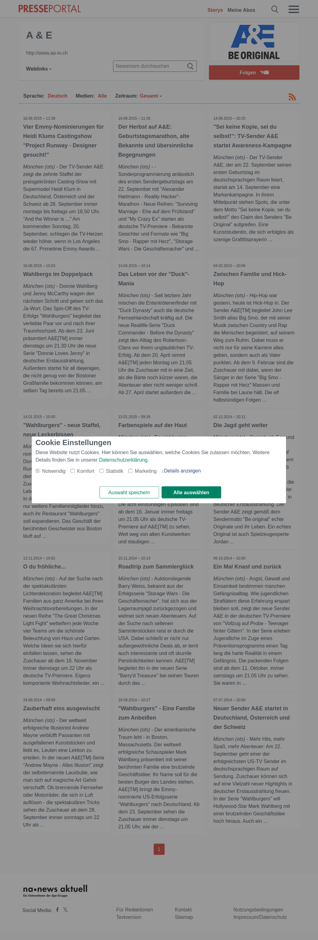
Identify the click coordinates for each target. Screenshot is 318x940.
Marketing (146, 471)
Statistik (114, 471)
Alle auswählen (191, 492)
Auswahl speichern (129, 492)
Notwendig (54, 471)
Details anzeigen (182, 470)
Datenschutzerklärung (123, 460)
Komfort (85, 471)
